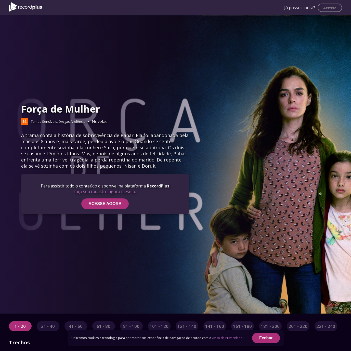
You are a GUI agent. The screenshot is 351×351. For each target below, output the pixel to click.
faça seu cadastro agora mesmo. (105, 191)
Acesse (329, 7)
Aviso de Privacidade (227, 338)
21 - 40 (48, 326)
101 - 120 (159, 326)
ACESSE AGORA (104, 203)
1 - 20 (20, 326)
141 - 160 (214, 326)
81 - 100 (131, 326)
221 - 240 (325, 326)
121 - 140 (186, 326)
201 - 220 (298, 326)
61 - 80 (103, 326)
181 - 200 (270, 326)
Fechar (265, 338)
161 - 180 (242, 326)
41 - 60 (76, 326)
